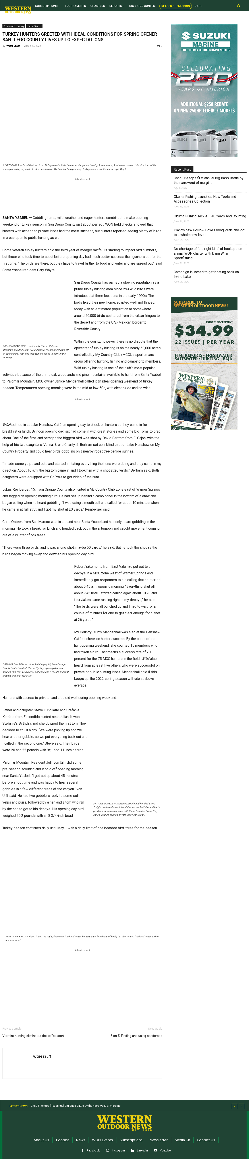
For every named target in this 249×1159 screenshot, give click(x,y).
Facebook (93, 1150)
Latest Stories (34, 26)
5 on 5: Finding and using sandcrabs (136, 1036)
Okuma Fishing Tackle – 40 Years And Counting (210, 216)
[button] (238, 5)
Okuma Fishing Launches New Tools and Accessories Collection (205, 199)
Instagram (118, 1150)
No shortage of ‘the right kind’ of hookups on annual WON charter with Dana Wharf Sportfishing (208, 253)
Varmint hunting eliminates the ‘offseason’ (33, 1036)
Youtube (165, 1150)
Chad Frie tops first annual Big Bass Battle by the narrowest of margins (208, 180)
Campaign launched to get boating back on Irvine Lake (206, 274)
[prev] (234, 1106)
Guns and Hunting (14, 26)
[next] (241, 1106)
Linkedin (142, 1150)
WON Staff (13, 45)
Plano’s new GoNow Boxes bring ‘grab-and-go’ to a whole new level (209, 232)
